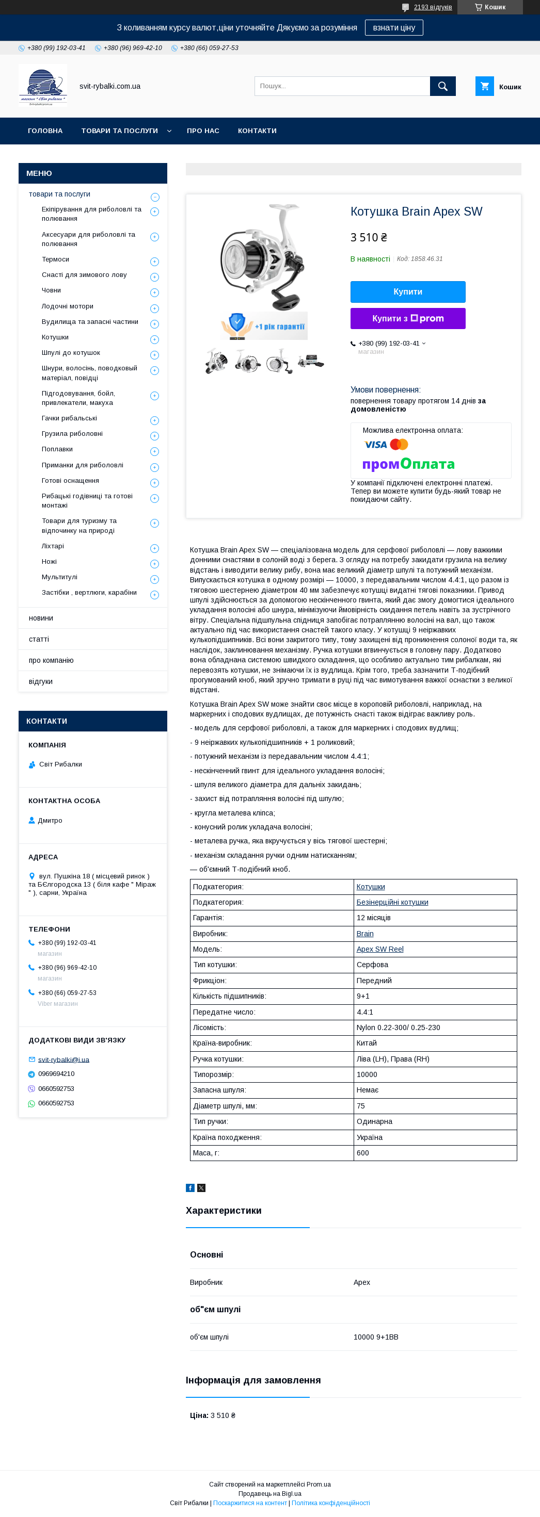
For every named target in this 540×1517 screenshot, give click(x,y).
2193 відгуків (433, 7)
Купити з (407, 318)
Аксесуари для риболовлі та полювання (88, 239)
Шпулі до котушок (71, 352)
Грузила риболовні (72, 433)
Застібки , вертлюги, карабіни (89, 592)
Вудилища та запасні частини (90, 321)
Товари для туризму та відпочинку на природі (79, 525)
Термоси (55, 259)
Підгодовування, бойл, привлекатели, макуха (78, 397)
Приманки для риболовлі (82, 465)
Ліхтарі (53, 546)
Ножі (49, 561)
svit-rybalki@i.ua (63, 1059)
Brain (365, 933)
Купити (408, 291)
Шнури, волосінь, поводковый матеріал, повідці (89, 372)
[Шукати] (443, 86)
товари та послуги (119, 131)
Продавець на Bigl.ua (270, 1493)
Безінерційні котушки (392, 902)
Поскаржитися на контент (250, 1503)
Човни (51, 290)
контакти (257, 131)
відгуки (41, 681)
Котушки (371, 887)
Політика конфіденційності (331, 1503)
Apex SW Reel (380, 949)
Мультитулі (59, 577)
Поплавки (57, 449)
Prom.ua (319, 1484)
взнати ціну (394, 27)
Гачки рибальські (69, 418)
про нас (203, 131)
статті (39, 639)
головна (45, 131)
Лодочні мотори (67, 306)
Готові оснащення (70, 480)
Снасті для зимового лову (84, 275)
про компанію (51, 660)
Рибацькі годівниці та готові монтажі (87, 500)
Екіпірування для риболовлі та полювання (91, 213)
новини (41, 618)
